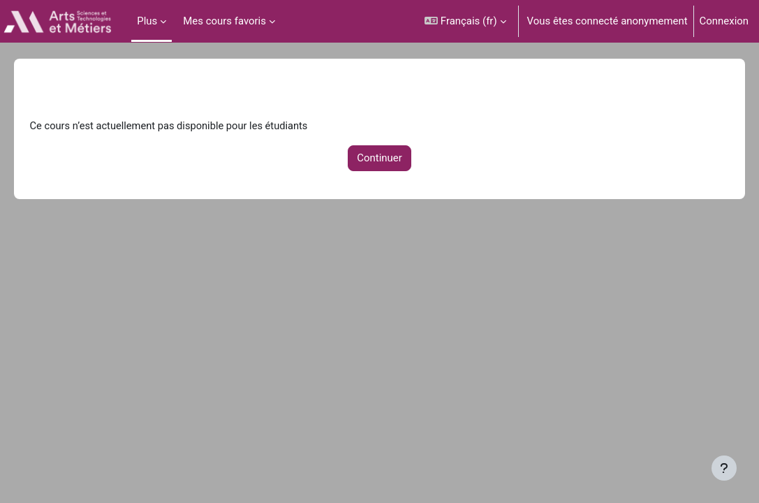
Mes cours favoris (224, 21)
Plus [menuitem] (147, 21)
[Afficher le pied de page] (724, 468)
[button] (465, 21)
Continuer (379, 158)
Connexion (724, 21)
